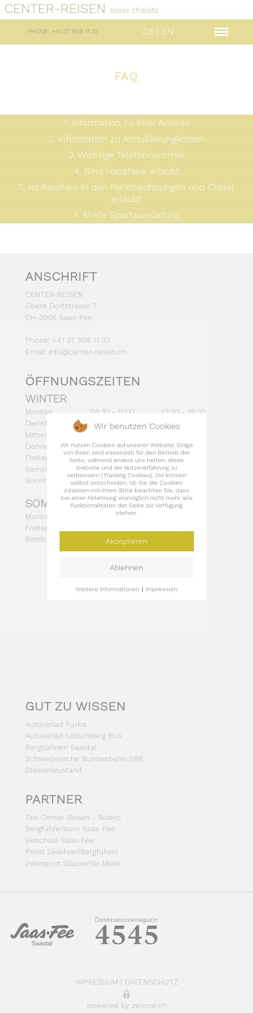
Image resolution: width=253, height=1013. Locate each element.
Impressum (161, 589)
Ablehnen (126, 567)
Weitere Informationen (107, 589)
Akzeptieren (126, 541)
